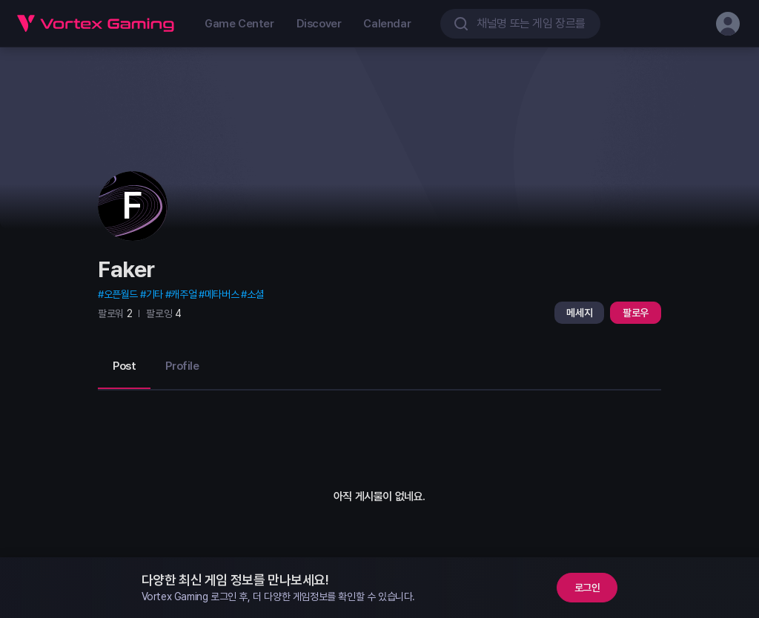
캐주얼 (183, 294)
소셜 (255, 294)
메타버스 (222, 294)
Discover (319, 23)
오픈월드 (121, 294)
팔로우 (636, 313)
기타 (154, 294)
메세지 (579, 313)
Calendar (387, 23)
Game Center (239, 23)
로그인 (587, 588)
